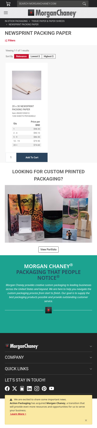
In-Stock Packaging (16, 21)
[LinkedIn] (30, 388)
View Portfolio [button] (48, 249)
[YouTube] (53, 388)
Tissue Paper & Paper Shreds (48, 21)
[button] (6, 13)
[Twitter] (16, 388)
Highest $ (48, 56)
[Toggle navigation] (6, 13)
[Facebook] (8, 388)
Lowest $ (35, 56)
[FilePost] (23, 388)
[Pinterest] (45, 388)
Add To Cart (32, 157)
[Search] (48, 3)
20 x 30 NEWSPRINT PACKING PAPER (23, 108)
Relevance (21, 56)
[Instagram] (38, 388)
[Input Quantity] (11, 157)
